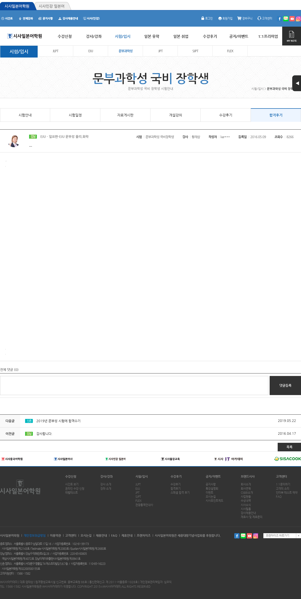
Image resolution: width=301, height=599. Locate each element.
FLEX (230, 51)
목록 (289, 447)
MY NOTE (291, 36)
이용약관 (55, 535)
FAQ (279, 496)
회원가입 (225, 18)
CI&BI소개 (247, 492)
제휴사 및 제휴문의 (251, 517)
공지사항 (211, 484)
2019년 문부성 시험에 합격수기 (58, 421)
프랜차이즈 (143, 535)
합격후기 (275, 115)
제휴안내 (126, 535)
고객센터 (264, 18)
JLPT (55, 51)
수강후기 (225, 115)
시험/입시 (19, 51)
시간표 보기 (72, 484)
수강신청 (70, 476)
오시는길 (211, 496)
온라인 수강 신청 (74, 488)
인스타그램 (255, 535)
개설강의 (175, 115)
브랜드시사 (248, 476)
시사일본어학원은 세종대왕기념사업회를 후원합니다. (188, 535)
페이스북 (237, 535)
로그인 (206, 18)
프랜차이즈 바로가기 (277, 535)
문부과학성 (125, 51)
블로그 (243, 535)
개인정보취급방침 (35, 535)
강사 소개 (105, 484)
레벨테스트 (71, 492)
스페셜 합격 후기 (180, 492)
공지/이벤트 (213, 476)
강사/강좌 (106, 476)
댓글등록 (285, 385)
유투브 (249, 535)
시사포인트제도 (214, 500)
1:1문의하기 (283, 484)
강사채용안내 (248, 513)
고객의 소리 (282, 488)
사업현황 (246, 496)
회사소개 (246, 484)
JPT (160, 51)
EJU (90, 51)
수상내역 (246, 500)
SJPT (195, 51)
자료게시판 (125, 115)
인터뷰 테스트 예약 (286, 492)
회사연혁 (246, 488)
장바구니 (244, 18)
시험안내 (25, 115)
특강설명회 (212, 488)
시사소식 (246, 505)
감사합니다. (44, 433)
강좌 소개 (105, 488)
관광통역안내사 (144, 505)
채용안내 (101, 535)
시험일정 (75, 115)
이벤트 (209, 492)
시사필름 (246, 509)
